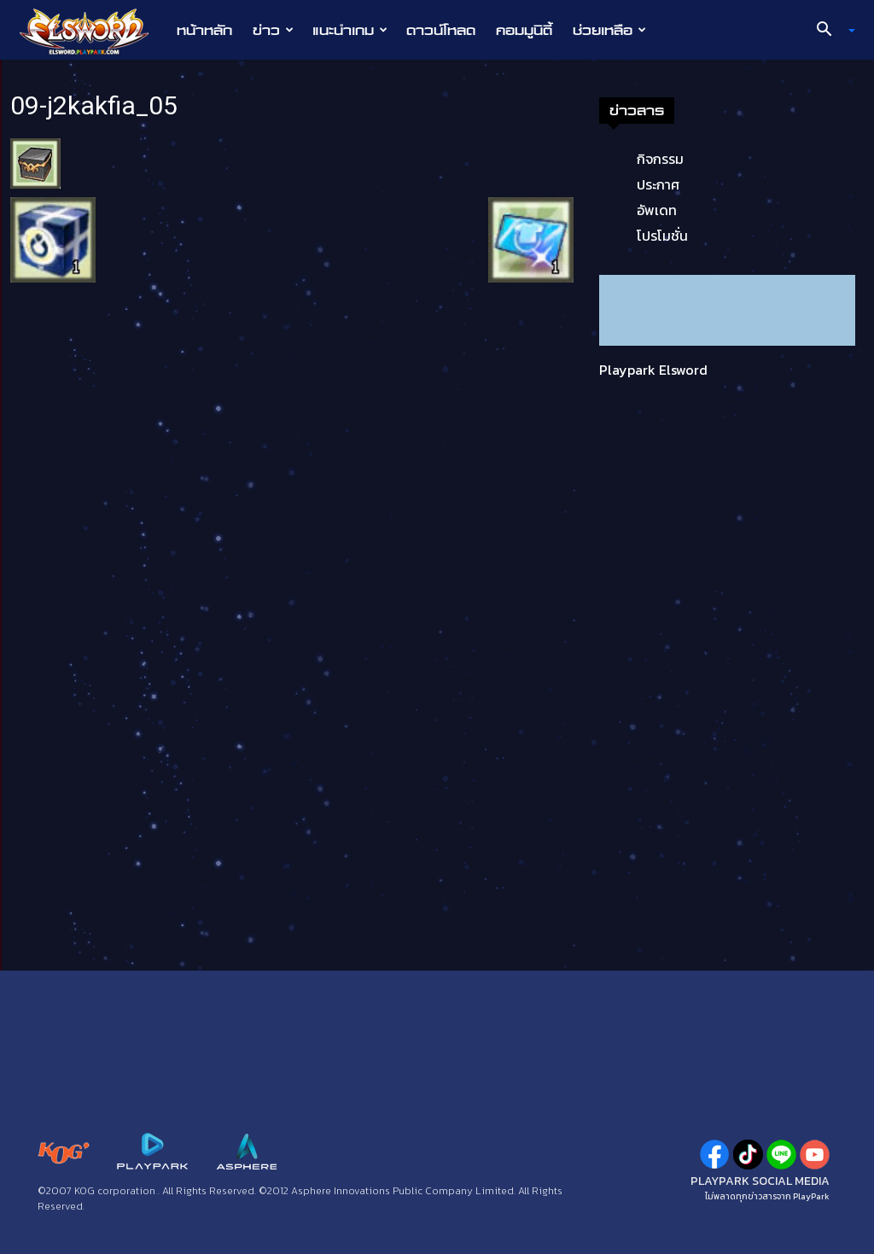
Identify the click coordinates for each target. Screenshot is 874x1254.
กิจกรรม (660, 159)
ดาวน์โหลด (440, 30)
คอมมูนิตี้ (524, 30)
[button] (829, 30)
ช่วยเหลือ (609, 30)
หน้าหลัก (204, 30)
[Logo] (92, 30)
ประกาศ (658, 184)
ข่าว (273, 30)
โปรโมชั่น (662, 235)
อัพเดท (657, 210)
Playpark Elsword (653, 369)
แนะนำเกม (349, 30)
